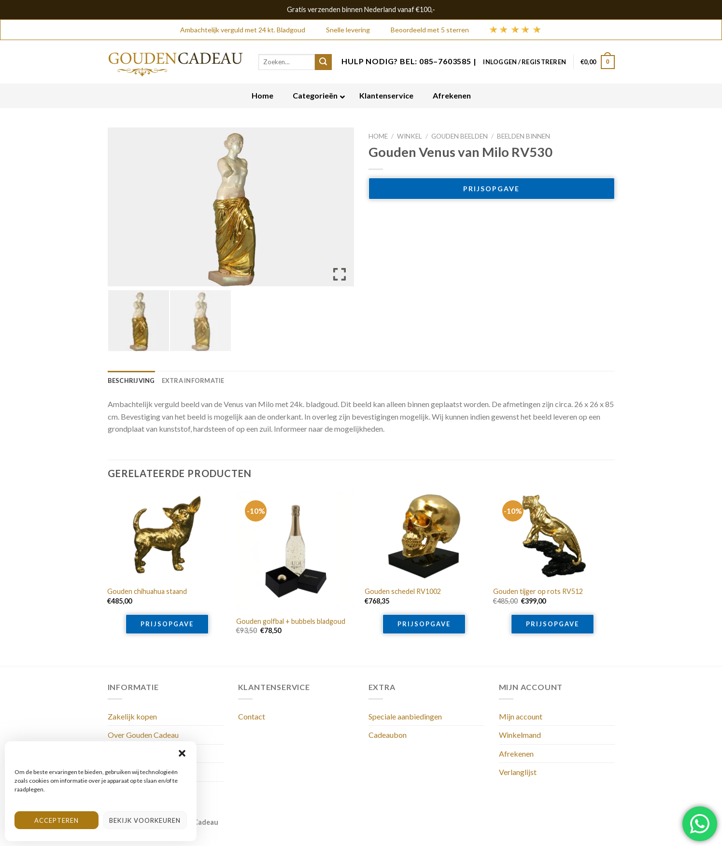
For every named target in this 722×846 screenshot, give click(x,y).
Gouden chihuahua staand (147, 591)
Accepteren (56, 820)
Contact (251, 716)
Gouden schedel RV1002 (403, 591)
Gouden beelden (459, 136)
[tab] (131, 380)
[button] (182, 753)
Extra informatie (193, 380)
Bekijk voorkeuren (145, 820)
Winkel (409, 136)
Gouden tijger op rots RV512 (538, 591)
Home (378, 136)
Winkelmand (520, 734)
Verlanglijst (518, 771)
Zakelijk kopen (132, 716)
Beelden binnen (523, 136)
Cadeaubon (387, 734)
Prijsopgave (491, 188)
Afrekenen (516, 753)
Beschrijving (131, 380)
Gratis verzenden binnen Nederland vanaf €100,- (361, 9)
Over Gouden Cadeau (143, 734)
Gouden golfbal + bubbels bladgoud (290, 621)
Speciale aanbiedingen (405, 716)
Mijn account (520, 716)
